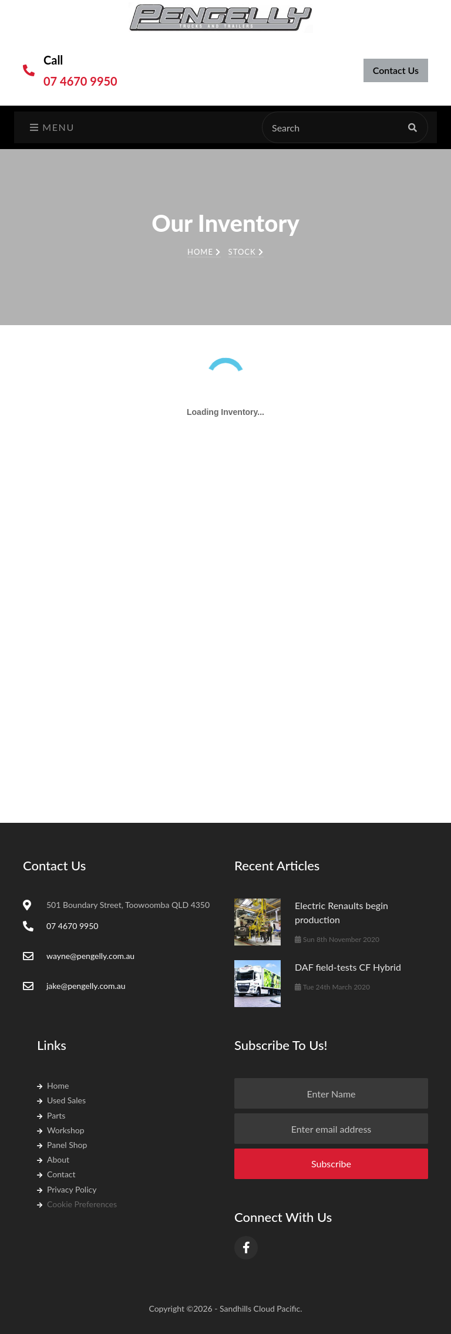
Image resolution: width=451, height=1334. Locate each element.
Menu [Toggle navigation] (52, 127)
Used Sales (61, 1100)
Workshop (61, 1130)
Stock (246, 251)
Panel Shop (62, 1145)
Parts (51, 1115)
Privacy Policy (66, 1189)
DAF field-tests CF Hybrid (348, 966)
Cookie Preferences (77, 1204)
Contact (56, 1174)
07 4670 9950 (80, 81)
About (53, 1159)
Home (204, 251)
